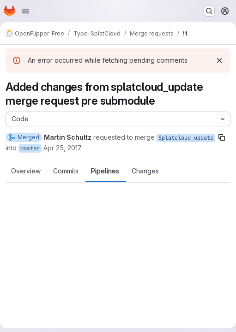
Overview (26, 171)
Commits (66, 171)
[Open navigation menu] (25, 11)
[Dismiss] (219, 60)
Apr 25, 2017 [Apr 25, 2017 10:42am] (62, 148)
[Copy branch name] (221, 137)
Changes (145, 171)
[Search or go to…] (209, 11)
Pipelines (105, 171)
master (30, 148)
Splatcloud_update (185, 138)
